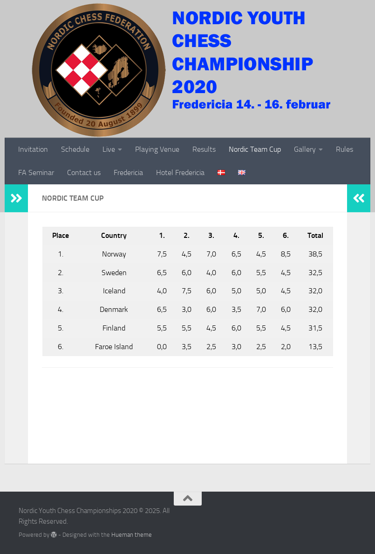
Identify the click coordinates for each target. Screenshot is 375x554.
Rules (344, 149)
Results (204, 149)
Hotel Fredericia (180, 172)
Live (108, 149)
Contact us (84, 172)
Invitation (33, 149)
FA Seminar (36, 172)
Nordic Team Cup (255, 149)
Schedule (75, 149)
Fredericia (128, 172)
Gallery (305, 149)
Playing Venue (157, 149)
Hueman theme (131, 534)
